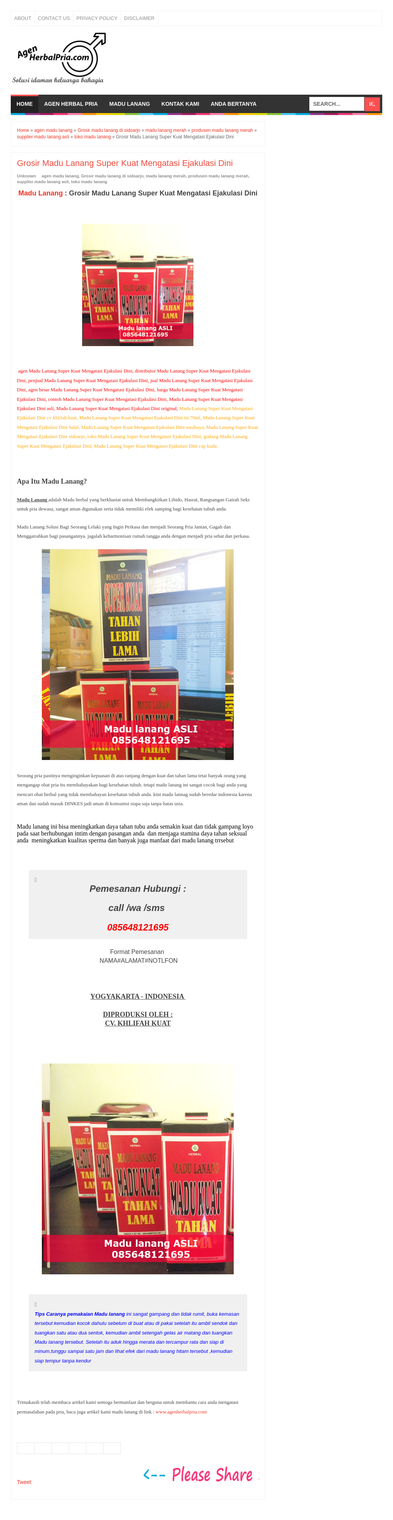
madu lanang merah (166, 176)
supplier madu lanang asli (43, 181)
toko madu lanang (89, 181)
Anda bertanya (233, 104)
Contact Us (54, 18)
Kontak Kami (181, 104)
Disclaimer (139, 18)
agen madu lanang (60, 176)
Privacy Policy (96, 18)
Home (25, 104)
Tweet (24, 1482)
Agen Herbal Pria (71, 104)
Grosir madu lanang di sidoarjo (112, 176)
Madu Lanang (129, 104)
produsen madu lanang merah (218, 176)
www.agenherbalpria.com (180, 1412)
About (22, 18)
